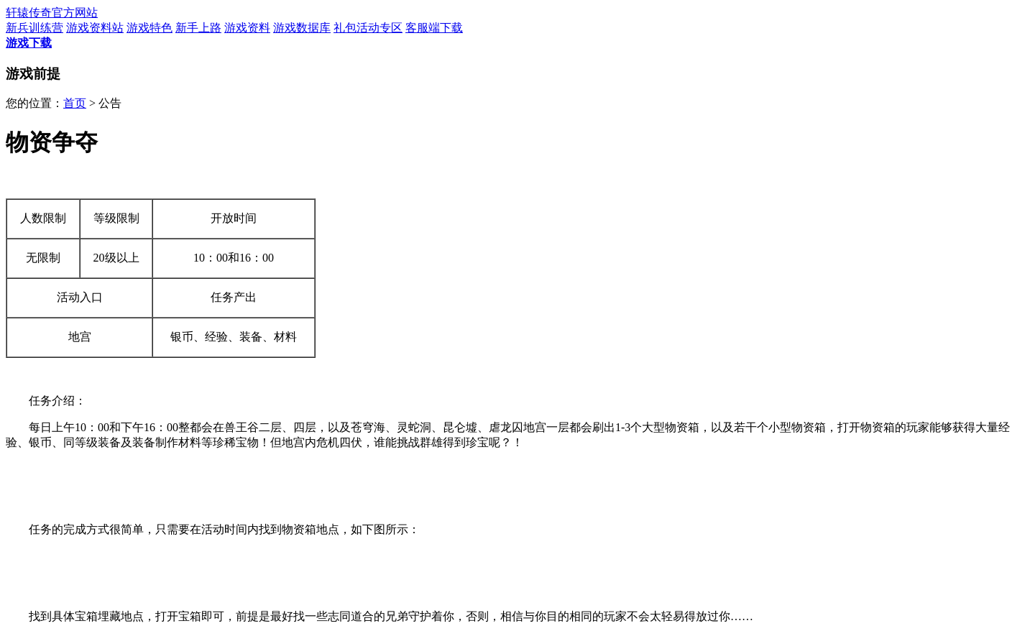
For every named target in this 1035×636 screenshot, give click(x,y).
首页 (74, 103)
